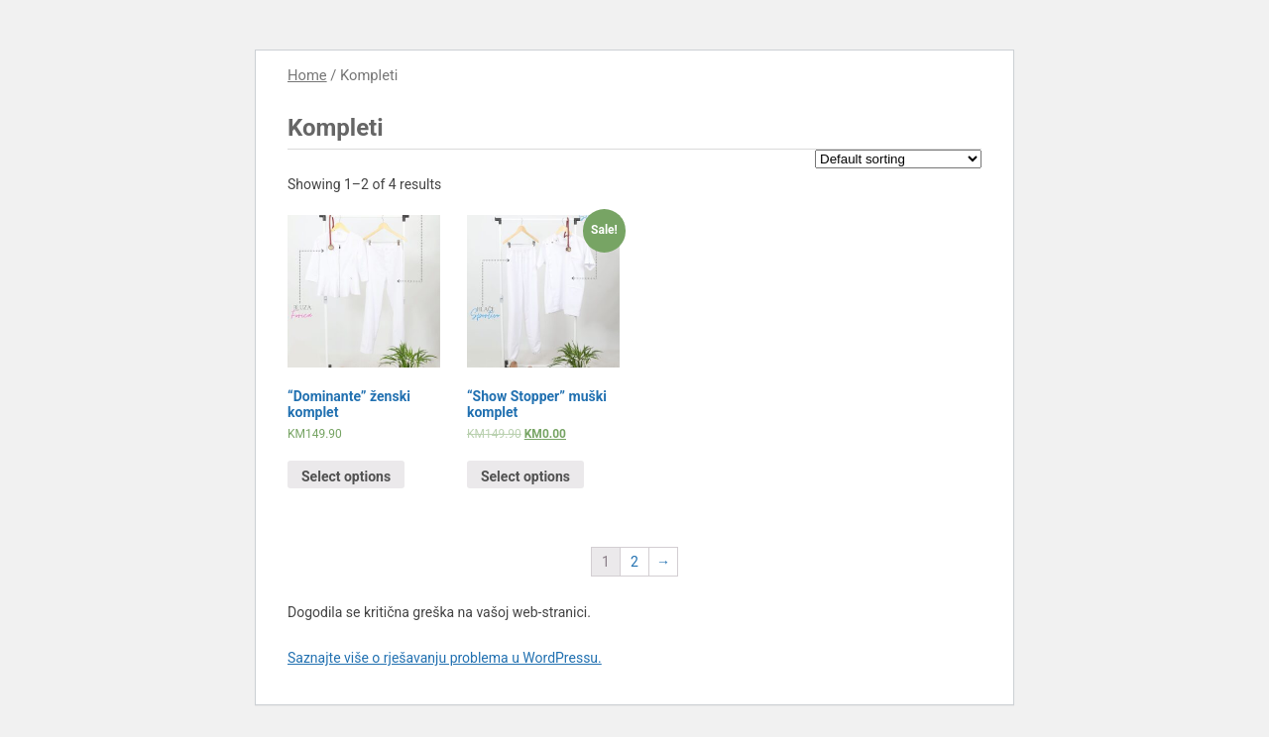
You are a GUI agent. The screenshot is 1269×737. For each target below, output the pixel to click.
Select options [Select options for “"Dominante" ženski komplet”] (346, 476)
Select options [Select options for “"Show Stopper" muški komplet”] (525, 476)
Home (307, 75)
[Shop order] (898, 159)
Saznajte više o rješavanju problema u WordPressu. (445, 658)
